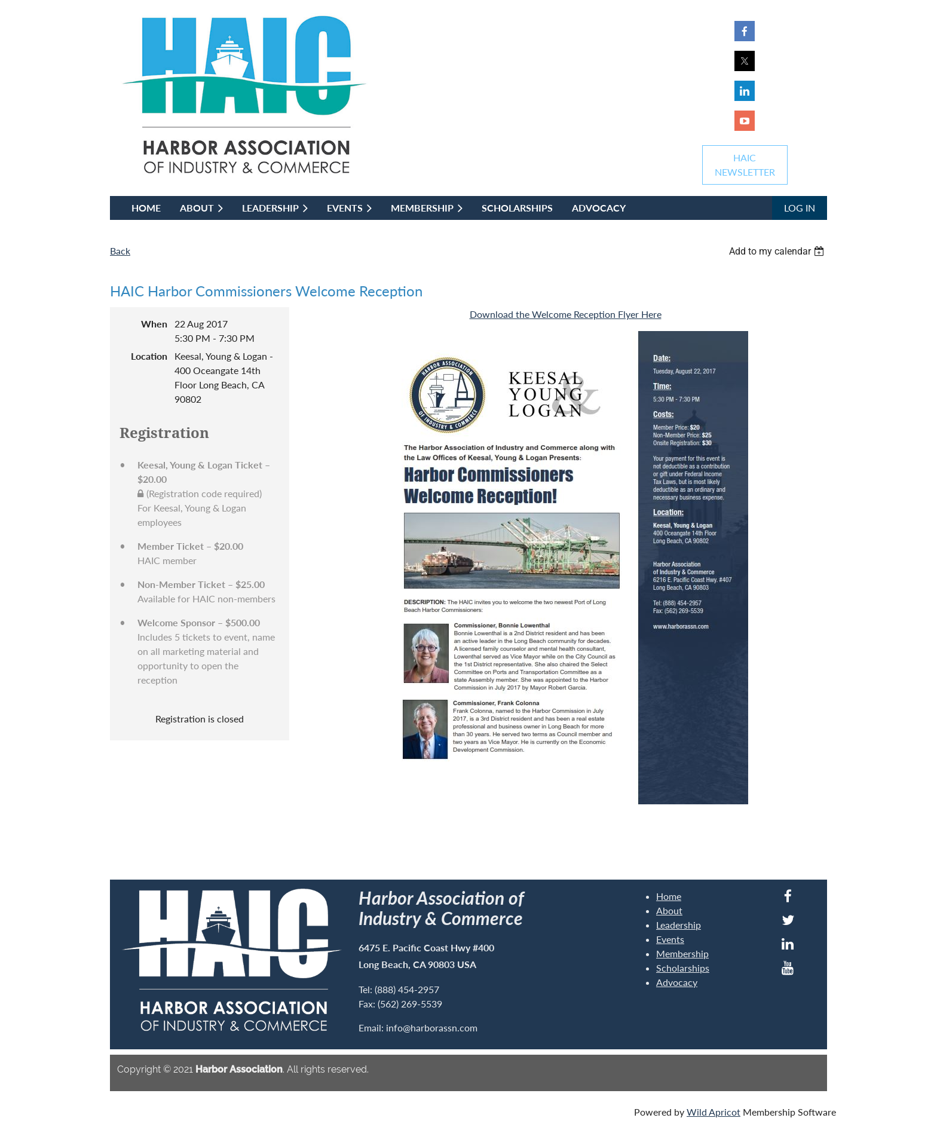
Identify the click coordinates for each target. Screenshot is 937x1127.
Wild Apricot (713, 1111)
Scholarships (682, 967)
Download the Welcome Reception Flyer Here (566, 314)
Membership (682, 953)
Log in (799, 207)
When (154, 323)
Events (670, 939)
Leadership (678, 924)
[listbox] (778, 251)
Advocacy (676, 982)
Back (120, 250)
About (669, 910)
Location (149, 356)
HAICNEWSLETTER (745, 164)
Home (668, 896)
